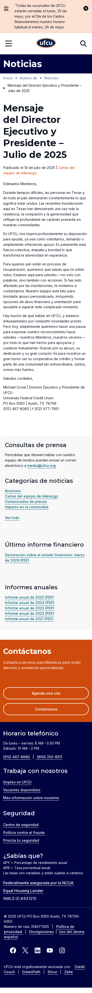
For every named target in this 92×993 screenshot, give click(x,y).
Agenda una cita (53, 694)
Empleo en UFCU (17, 782)
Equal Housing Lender (23, 890)
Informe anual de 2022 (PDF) (29, 613)
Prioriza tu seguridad (21, 840)
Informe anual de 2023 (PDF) (29, 608)
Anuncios (13, 491)
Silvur (53, 972)
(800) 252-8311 (49, 757)
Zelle (68, 972)
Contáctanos (46, 709)
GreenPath (31, 972)
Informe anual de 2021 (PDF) (29, 619)
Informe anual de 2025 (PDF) (29, 597)
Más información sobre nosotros (31, 798)
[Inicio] (46, 43)
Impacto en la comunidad (26, 507)
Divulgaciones (41, 932)
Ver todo (12, 518)
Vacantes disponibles (21, 790)
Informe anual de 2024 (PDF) (29, 603)
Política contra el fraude (24, 832)
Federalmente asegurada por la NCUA (38, 882)
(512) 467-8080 (20, 757)
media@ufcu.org (41, 465)
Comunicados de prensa (26, 501)
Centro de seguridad (21, 825)
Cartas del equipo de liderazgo (31, 496)
